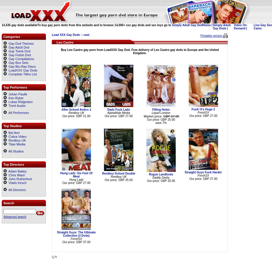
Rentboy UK (15, 140)
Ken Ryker (14, 98)
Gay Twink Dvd (19, 51)
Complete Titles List (20, 74)
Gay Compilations (21, 59)
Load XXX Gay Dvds (66, 35)
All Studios (14, 151)
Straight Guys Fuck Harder (203, 172)
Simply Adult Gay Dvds (222, 27)
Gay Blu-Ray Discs (22, 66)
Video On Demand (240, 27)
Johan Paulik (15, 94)
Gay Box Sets (18, 62)
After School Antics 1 (76, 109)
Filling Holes (161, 109)
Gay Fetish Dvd (20, 55)
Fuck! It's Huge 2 (203, 109)
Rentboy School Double (118, 173)
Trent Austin (15, 105)
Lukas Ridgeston (18, 102)
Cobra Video (15, 136)
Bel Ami (11, 133)
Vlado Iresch (15, 183)
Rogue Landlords (161, 174)
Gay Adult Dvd (19, 47)
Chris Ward (14, 175)
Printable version (211, 35)
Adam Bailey (15, 171)
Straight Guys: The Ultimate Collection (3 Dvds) (76, 234)
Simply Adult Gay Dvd (187, 25)
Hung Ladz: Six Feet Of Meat (76, 175)
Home (207, 25)
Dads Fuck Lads (118, 109)
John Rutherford (18, 179)
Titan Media (14, 144)
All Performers (16, 113)
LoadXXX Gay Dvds (23, 70)
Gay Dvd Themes (21, 43)
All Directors (15, 190)
